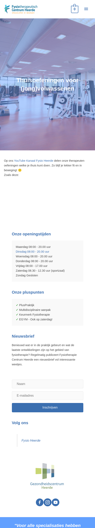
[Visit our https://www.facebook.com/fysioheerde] (40, 502)
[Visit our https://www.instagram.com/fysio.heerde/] (48, 502)
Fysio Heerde (31, 440)
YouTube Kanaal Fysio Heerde (34, 160)
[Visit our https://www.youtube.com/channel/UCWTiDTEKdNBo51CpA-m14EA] (55, 502)
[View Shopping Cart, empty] (74, 9)
